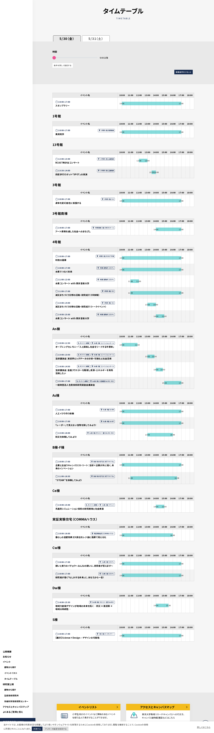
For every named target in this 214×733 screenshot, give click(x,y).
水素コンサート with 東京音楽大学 (72, 283)
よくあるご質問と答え (13, 711)
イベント (7, 661)
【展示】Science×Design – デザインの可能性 (77, 637)
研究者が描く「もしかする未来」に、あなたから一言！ (79, 577)
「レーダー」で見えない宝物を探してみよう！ (75, 425)
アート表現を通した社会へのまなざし (73, 231)
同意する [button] (37, 728)
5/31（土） (95, 38)
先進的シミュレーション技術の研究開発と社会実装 (79, 508)
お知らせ (7, 656)
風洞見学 (59, 134)
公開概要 (7, 651)
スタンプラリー (62, 105)
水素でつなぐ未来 (63, 271)
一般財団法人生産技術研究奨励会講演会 (75, 384)
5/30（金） (67, 38)
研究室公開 (8, 684)
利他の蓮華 (60, 259)
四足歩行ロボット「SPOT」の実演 (71, 174)
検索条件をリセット (183, 72)
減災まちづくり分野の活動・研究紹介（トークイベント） (81, 306)
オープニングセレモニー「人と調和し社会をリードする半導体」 (84, 346)
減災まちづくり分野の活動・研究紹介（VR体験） (77, 294)
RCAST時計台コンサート (67, 162)
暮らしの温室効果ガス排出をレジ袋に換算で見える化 (80, 537)
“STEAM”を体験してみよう (68, 480)
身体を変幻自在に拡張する (68, 202)
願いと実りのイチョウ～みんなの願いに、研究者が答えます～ (84, 565)
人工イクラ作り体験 (64, 413)
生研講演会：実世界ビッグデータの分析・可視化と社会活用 (83, 358)
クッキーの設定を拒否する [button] (56, 728)
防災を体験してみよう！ (66, 436)
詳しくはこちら (203, 727)
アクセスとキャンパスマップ (16, 706)
